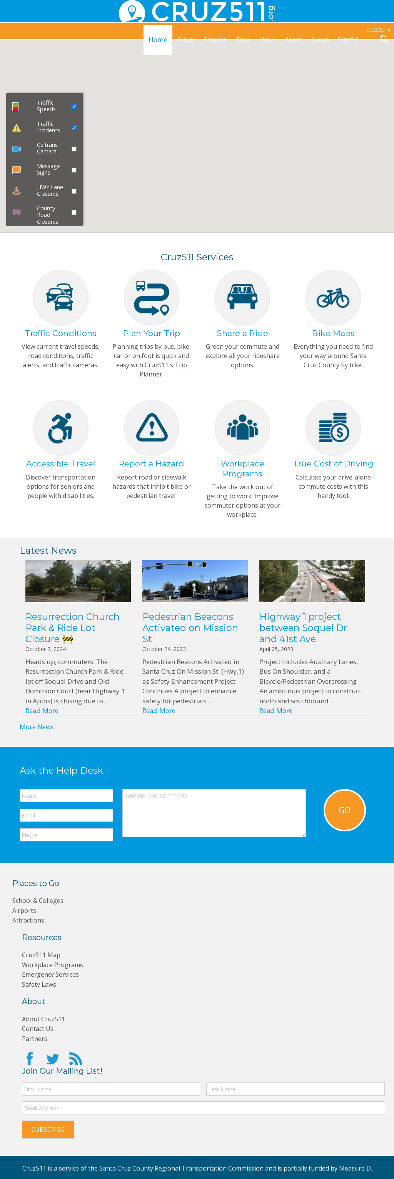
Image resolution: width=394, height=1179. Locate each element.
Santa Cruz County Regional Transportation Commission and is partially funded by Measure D (235, 1166)
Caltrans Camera (47, 148)
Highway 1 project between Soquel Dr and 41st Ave (303, 632)
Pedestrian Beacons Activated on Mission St (190, 632)
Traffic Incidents (48, 127)
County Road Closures (47, 215)
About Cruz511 (45, 1023)
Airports (24, 914)
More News (37, 730)
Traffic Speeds (46, 106)
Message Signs (48, 169)
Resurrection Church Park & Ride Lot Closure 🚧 (72, 632)
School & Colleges (38, 905)
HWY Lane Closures (50, 190)
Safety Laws (40, 988)
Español (347, 39)
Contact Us (38, 1032)
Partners (35, 1042)
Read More (41, 714)
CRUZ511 (197, 11)
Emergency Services (52, 978)
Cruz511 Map (42, 958)
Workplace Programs (54, 968)
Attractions (29, 924)
